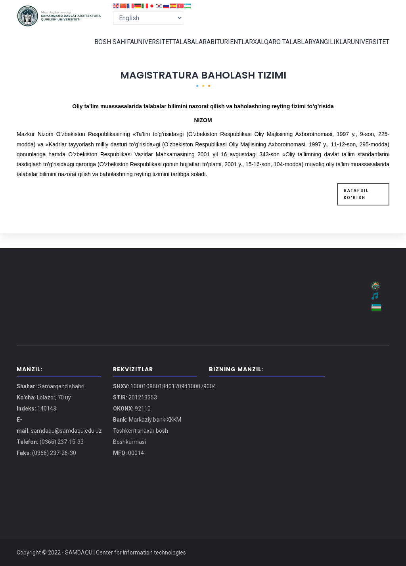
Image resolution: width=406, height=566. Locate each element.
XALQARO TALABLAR (277, 49)
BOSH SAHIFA (99, 49)
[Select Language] (148, 18)
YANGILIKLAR (328, 49)
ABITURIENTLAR (223, 49)
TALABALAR (180, 49)
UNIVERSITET (140, 49)
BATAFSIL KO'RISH (356, 209)
